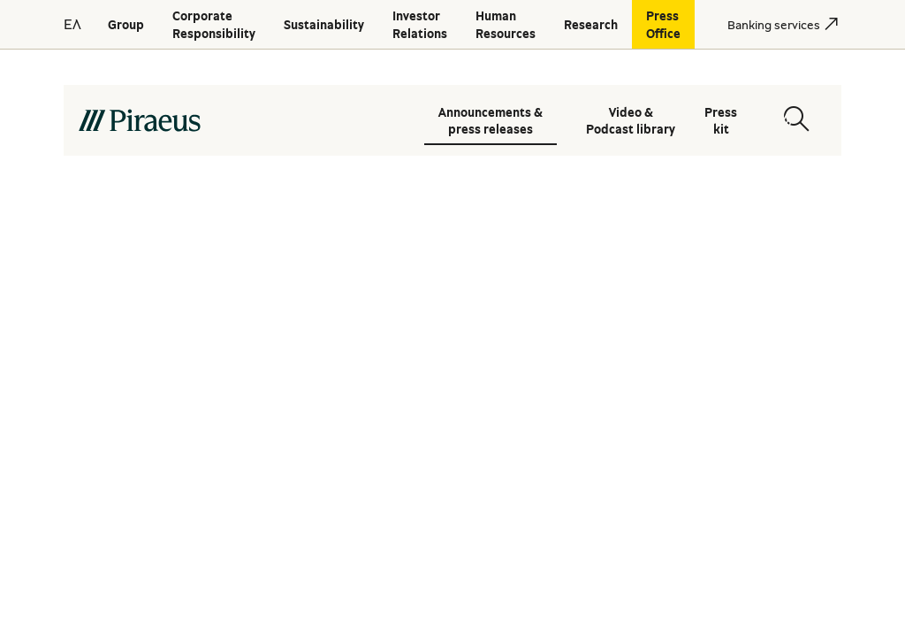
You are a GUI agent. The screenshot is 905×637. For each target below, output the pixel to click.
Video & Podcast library (630, 120)
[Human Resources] (505, 24)
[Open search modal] (796, 119)
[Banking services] (773, 24)
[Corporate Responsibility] (214, 24)
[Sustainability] (324, 24)
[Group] (126, 24)
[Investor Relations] (419, 24)
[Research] (591, 24)
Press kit (720, 120)
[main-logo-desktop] (237, 119)
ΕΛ (72, 24)
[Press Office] (663, 24)
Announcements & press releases (490, 120)
